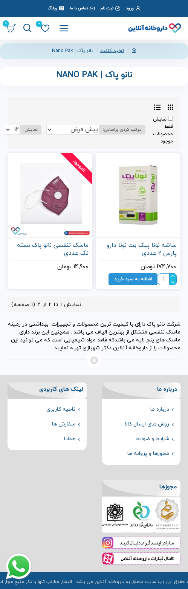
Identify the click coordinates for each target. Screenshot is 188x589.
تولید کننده (112, 50)
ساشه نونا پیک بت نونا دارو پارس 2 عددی (142, 249)
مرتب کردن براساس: (122, 130)
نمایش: (30, 130)
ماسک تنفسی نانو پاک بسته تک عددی (53, 249)
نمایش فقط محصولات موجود (163, 130)
